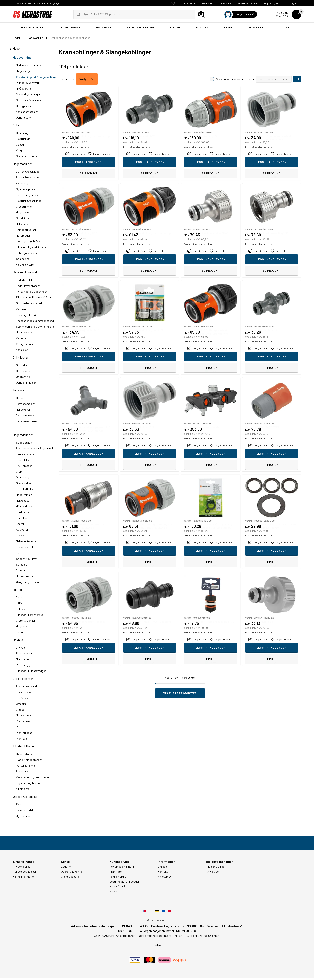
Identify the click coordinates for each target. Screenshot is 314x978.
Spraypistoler (24, 106)
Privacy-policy (21, 866)
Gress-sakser (24, 483)
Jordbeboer (23, 512)
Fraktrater (116, 871)
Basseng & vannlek (25, 272)
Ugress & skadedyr (25, 796)
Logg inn (293, 3)
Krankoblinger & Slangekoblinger (36, 77)
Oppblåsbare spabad (29, 303)
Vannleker (22, 349)
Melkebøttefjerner (26, 541)
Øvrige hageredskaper (29, 582)
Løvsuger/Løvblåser (28, 241)
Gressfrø (21, 703)
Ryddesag (22, 183)
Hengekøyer (23, 409)
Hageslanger (23, 71)
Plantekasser (24, 653)
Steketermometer (27, 156)
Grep (19, 471)
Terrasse (18, 390)
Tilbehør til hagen (24, 746)
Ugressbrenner (25, 576)
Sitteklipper (23, 218)
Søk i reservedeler (248, 3)
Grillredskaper (24, 371)
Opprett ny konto (273, 3)
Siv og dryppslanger (28, 94)
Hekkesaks (22, 224)
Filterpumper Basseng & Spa (33, 297)
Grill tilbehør (20, 357)
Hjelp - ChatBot (119, 886)
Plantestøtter (24, 727)
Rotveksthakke (25, 489)
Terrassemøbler (25, 403)
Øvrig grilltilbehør (26, 382)
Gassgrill (21, 144)
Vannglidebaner (25, 344)
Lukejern (21, 535)
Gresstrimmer (24, 206)
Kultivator (22, 529)
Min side (114, 891)
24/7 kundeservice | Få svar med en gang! (36, 3)
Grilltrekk (21, 365)
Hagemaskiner (22, 164)
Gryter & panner (25, 620)
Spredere (21, 564)
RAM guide (212, 871)
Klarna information (24, 876)
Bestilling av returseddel (124, 881)
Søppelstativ (24, 442)
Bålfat (20, 603)
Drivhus (18, 640)
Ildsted (17, 589)
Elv (18, 553)
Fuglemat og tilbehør (28, 783)
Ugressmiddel (24, 816)
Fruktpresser (24, 465)
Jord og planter (23, 678)
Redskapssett (24, 547)
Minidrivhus (22, 659)
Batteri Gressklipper (28, 171)
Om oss (162, 866)
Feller (19, 804)
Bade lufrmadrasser (28, 285)
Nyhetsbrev (165, 876)
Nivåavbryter (24, 88)
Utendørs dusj (24, 332)
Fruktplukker (23, 460)
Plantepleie (23, 721)
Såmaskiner (23, 258)
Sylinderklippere (25, 189)
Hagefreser (23, 212)
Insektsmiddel (24, 810)
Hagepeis (21, 626)
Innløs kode (224, 3)
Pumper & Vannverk (28, 82)
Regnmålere (23, 771)
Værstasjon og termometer (32, 777)
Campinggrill (23, 133)
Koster (20, 523)
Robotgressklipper (27, 253)
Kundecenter (188, 3)
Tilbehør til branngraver (30, 614)
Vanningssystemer (27, 111)
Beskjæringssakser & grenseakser (36, 448)
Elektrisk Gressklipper (29, 200)
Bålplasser (22, 609)
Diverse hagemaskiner (29, 195)
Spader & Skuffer (26, 558)
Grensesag (22, 477)
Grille (16, 125)
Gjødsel (20, 709)
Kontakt (163, 871)
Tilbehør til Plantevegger (31, 671)
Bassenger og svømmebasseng (35, 320)
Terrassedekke (25, 415)
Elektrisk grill (24, 138)
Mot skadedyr (24, 715)
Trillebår (21, 570)
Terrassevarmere (26, 421)
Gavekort (207, 3)
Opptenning (23, 376)
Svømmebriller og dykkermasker (35, 326)
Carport (21, 398)
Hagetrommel (24, 494)
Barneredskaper (25, 454)
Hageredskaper (23, 435)
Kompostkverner (26, 229)
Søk (297, 79)
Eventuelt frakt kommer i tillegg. (76, 165)
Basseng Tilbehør (26, 315)
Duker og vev (23, 692)
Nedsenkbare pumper (29, 65)
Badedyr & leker (25, 280)
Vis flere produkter (180, 693)
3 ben (19, 597)
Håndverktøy (24, 506)
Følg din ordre (118, 876)
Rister (19, 632)
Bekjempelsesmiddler (28, 686)
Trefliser (21, 427)
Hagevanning (22, 57)
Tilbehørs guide (215, 866)
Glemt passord (70, 876)
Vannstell (21, 338)
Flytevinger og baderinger (31, 291)
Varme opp (22, 309)
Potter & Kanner (26, 765)
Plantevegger (24, 665)
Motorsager (23, 235)
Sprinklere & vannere (28, 100)
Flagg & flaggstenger (29, 759)
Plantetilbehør (24, 732)
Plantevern (22, 738)
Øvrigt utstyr (24, 117)
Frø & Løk (22, 698)
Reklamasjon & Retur (122, 866)
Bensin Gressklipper (28, 177)
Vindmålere (22, 788)
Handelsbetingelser (24, 871)
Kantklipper (23, 518)
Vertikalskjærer (25, 264)
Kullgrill (20, 150)
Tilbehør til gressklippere (31, 247)
